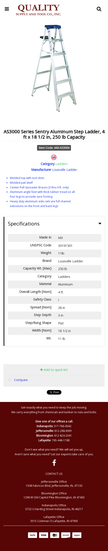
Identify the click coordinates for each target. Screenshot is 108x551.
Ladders (61, 164)
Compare (17, 380)
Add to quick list (54, 370)
